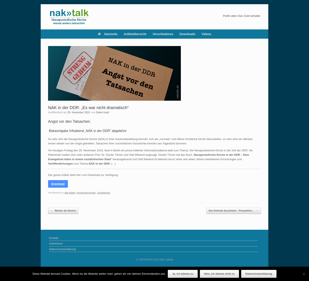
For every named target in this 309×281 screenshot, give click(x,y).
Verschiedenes (163, 34)
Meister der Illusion (63, 210)
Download (58, 183)
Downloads (187, 34)
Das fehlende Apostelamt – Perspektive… (234, 210)
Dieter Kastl (102, 112)
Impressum (56, 243)
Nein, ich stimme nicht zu (219, 273)
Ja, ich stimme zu (182, 273)
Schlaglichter (103, 192)
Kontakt (53, 238)
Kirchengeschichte (86, 192)
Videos (206, 34)
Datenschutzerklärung (62, 249)
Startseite (108, 34)
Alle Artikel (69, 192)
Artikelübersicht (135, 34)
